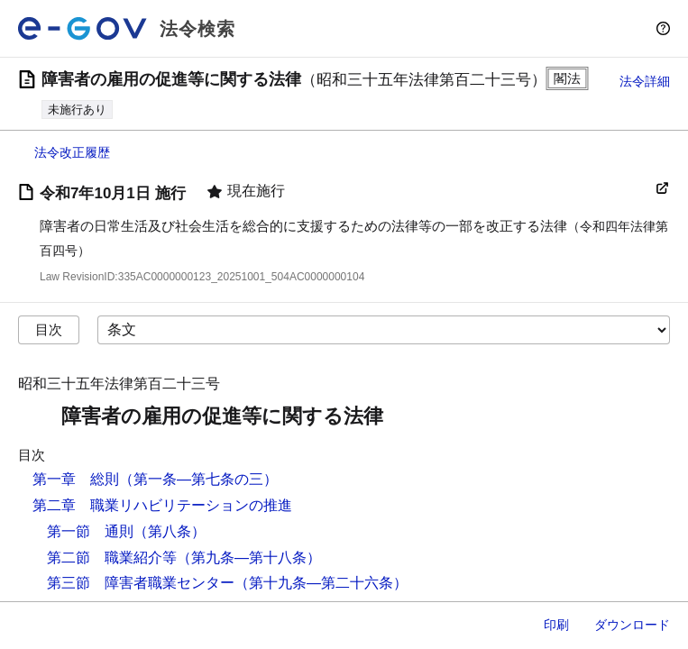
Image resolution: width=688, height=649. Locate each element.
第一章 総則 (75, 479)
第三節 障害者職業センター (140, 582)
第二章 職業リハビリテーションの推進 (162, 505)
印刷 (556, 624)
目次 (48, 329)
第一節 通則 (90, 531)
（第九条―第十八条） (249, 557)
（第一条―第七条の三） (198, 479)
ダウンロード (632, 624)
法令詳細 (644, 81)
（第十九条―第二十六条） (321, 582)
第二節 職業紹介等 (112, 557)
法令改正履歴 (72, 152)
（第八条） (169, 531)
